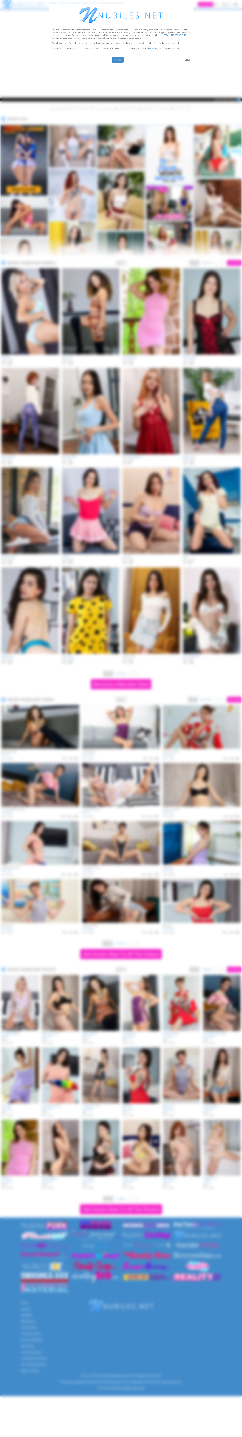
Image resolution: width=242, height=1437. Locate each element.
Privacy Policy (152, 48)
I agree (118, 59)
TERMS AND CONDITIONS (175, 35)
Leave (187, 59)
